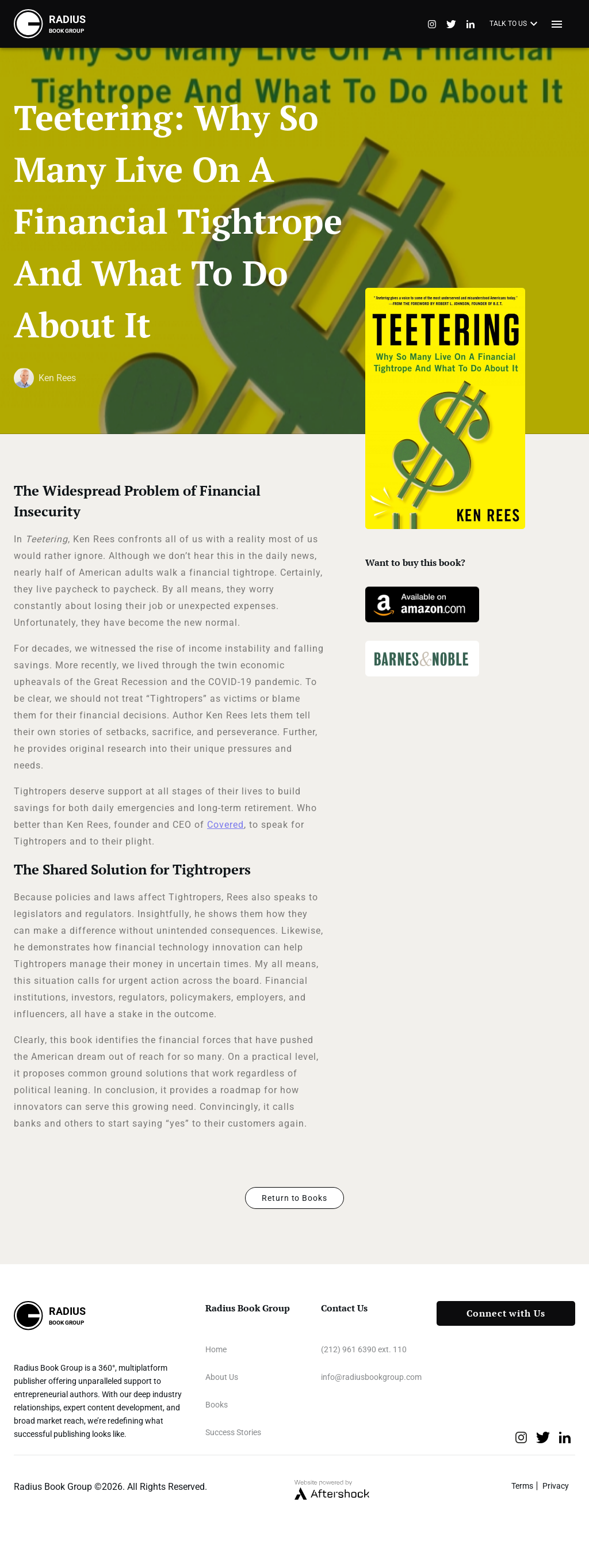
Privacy (555, 1485)
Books (216, 1404)
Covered (225, 824)
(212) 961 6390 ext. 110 (364, 1349)
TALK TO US (515, 24)
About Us (221, 1377)
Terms (522, 1485)
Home (216, 1349)
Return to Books (294, 1198)
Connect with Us (506, 1313)
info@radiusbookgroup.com (371, 1377)
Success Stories (233, 1432)
